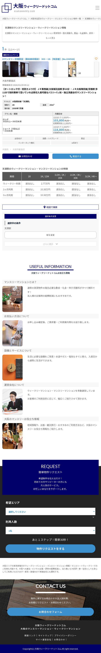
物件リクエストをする (50, 549)
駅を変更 (50, 234)
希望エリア (13, 503)
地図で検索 (51, 207)
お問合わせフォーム (50, 612)
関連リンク (30, 635)
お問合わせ (26, 156)
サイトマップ (45, 635)
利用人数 (11, 522)
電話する (77, 156)
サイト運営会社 (43, 639)
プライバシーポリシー (65, 635)
